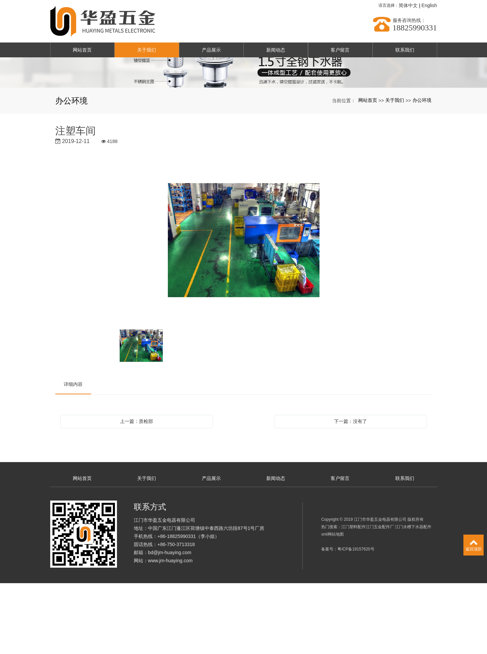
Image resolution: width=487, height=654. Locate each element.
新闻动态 (275, 50)
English (429, 5)
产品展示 (211, 50)
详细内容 (73, 455)
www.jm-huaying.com (170, 631)
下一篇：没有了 (350, 492)
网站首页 (82, 50)
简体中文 (408, 5)
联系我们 (404, 50)
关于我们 (146, 50)
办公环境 (422, 171)
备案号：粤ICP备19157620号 (347, 620)
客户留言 (340, 50)
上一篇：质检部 (136, 492)
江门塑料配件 (353, 597)
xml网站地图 (332, 605)
